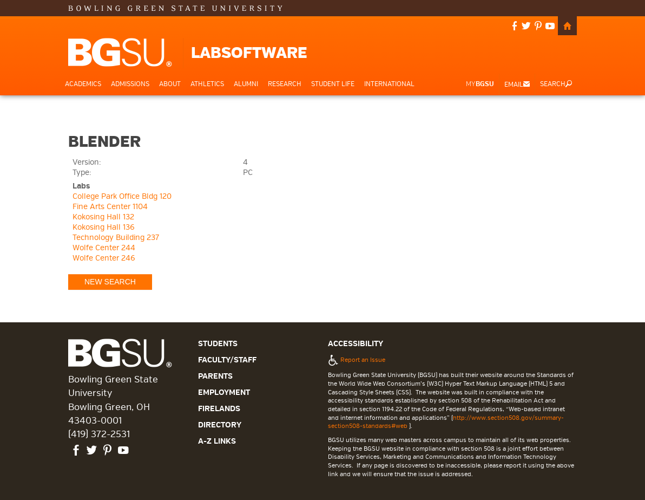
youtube (550, 27)
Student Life (332, 84)
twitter (526, 27)
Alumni (246, 84)
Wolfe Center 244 (104, 247)
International (389, 84)
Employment (224, 392)
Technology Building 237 (116, 237)
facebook (514, 27)
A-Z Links (217, 441)
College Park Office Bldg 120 (122, 196)
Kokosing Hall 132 (103, 217)
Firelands (219, 408)
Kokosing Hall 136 (104, 227)
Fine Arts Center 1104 (110, 206)
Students (218, 343)
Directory (219, 425)
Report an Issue (356, 359)
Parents (215, 376)
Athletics (207, 84)
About (170, 84)
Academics (83, 84)
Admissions (130, 84)
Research (284, 84)
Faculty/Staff (227, 360)
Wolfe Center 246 (104, 258)
